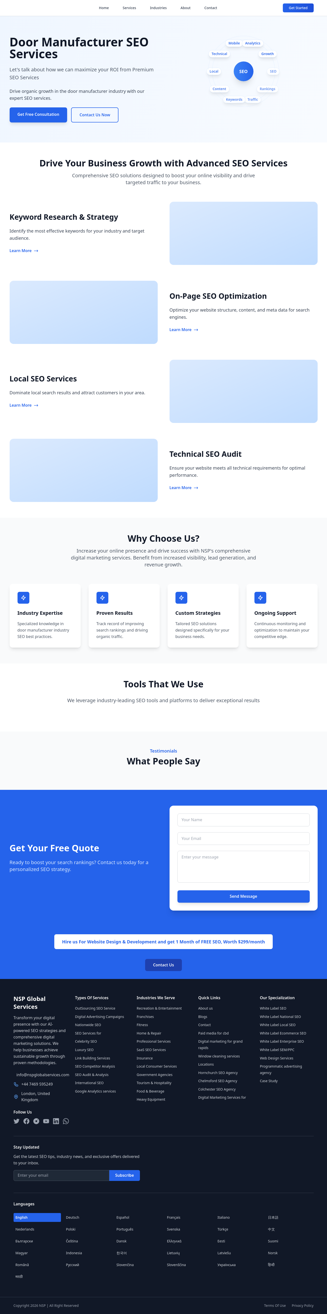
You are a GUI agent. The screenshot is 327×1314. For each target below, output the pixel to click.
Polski (70, 1229)
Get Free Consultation (38, 114)
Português (124, 1229)
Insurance (145, 1058)
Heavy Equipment (151, 1099)
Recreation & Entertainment (159, 1008)
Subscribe (124, 1175)
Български (24, 1241)
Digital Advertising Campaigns (99, 1016)
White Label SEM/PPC (277, 1049)
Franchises (145, 1016)
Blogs (202, 1016)
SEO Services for (88, 1033)
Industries (158, 7)
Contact (210, 7)
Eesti (221, 1241)
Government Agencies (155, 1074)
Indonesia (74, 1253)
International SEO (89, 1082)
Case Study (269, 1080)
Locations (206, 1064)
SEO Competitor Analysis (95, 1066)
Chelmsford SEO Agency (217, 1080)
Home (104, 7)
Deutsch (72, 1217)
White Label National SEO (280, 1016)
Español (122, 1217)
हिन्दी (271, 1264)
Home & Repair (149, 1033)
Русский (72, 1264)
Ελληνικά (174, 1241)
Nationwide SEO (88, 1024)
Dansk (121, 1241)
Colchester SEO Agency (216, 1089)
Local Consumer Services (157, 1066)
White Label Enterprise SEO (282, 1041)
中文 (271, 1229)
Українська (226, 1264)
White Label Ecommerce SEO (283, 1033)
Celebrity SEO (86, 1041)
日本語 (273, 1217)
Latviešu (224, 1253)
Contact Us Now (94, 115)
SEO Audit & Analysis (92, 1074)
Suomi (273, 1241)
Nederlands (25, 1229)
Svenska (173, 1229)
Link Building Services (92, 1058)
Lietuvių (173, 1253)
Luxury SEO (84, 1049)
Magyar (22, 1253)
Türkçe (222, 1229)
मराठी (19, 1276)
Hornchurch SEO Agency (218, 1072)
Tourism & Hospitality (154, 1082)
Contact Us (163, 965)
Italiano (223, 1217)
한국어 (121, 1253)
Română (22, 1264)
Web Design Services (276, 1058)
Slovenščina (176, 1264)
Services (129, 7)
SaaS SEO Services (151, 1049)
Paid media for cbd (213, 1033)
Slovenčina (125, 1264)
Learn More (24, 250)
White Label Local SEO (278, 1024)
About (186, 7)
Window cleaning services (219, 1056)
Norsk (273, 1253)
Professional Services (154, 1041)
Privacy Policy (302, 1305)
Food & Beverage (150, 1091)
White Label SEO (273, 1008)
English (22, 1217)
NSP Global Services (30, 1003)
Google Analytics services (95, 1091)
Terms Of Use (275, 1305)
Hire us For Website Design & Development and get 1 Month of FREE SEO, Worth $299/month (163, 942)
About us (205, 1008)
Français (173, 1217)
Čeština (72, 1241)
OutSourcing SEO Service (95, 1008)
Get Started (298, 7)
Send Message (243, 896)
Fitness (142, 1024)
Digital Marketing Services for (222, 1097)
